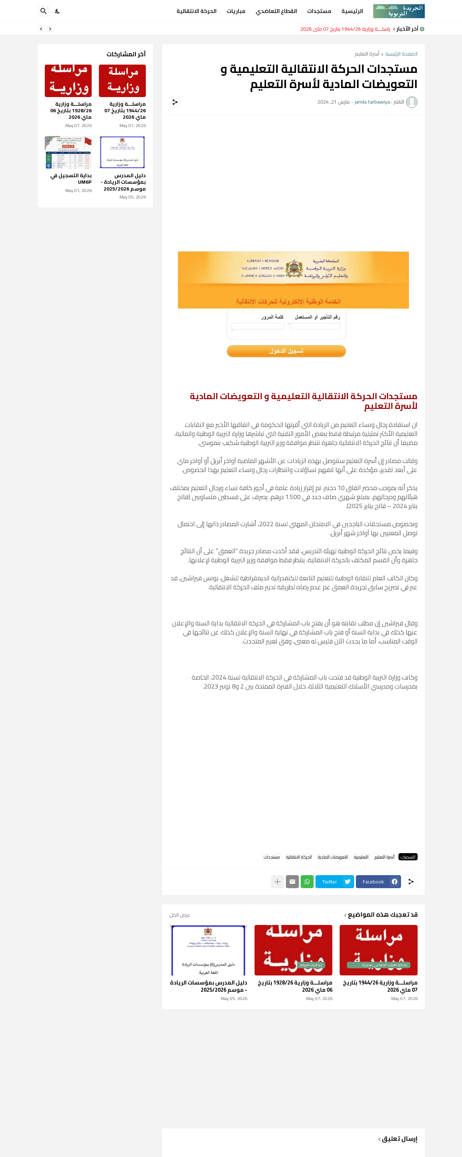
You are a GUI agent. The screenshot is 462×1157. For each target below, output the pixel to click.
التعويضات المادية (333, 856)
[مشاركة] (175, 102)
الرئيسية (352, 11)
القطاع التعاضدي (276, 11)
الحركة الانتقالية (196, 11)
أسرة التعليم (367, 54)
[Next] (41, 28)
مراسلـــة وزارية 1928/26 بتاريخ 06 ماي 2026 (295, 986)
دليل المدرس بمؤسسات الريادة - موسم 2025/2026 (208, 986)
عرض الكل (179, 914)
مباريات (236, 11)
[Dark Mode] (58, 11)
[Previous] (50, 28)
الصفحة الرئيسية (401, 54)
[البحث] (44, 11)
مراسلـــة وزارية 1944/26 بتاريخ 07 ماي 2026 (343, 29)
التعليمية (361, 856)
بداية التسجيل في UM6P (71, 178)
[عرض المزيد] (277, 881)
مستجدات (319, 11)
